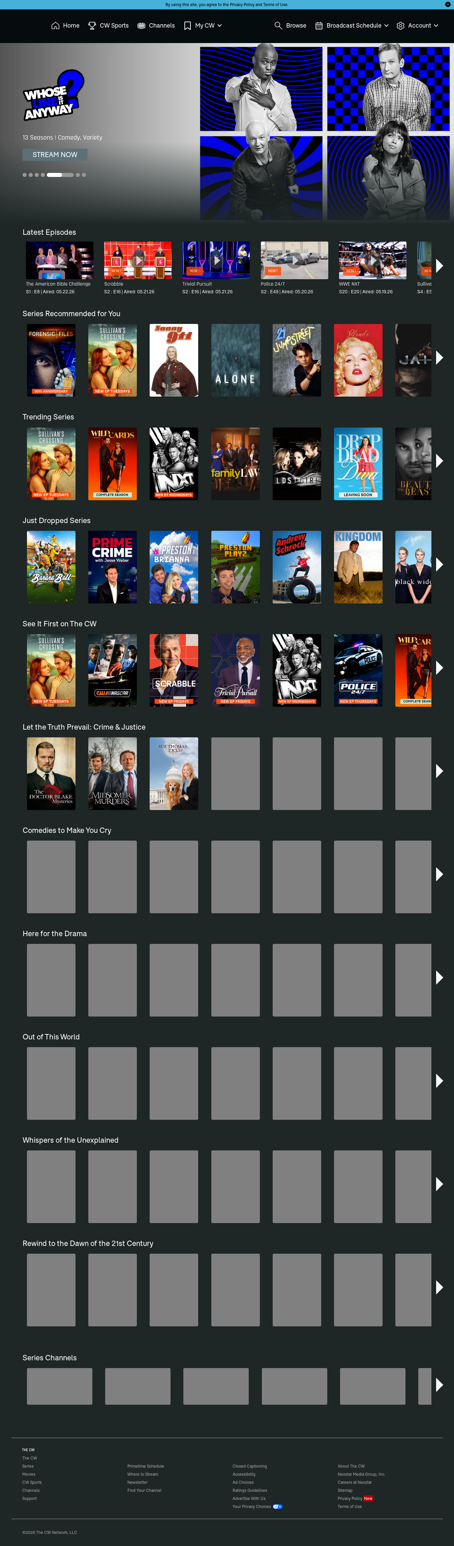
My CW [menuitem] (202, 26)
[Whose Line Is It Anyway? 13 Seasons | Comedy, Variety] (227, 133)
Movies (28, 1474)
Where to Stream (142, 1474)
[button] (440, 265)
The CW (25, 24)
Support (29, 1498)
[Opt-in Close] (448, 4)
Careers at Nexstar (355, 1482)
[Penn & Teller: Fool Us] (216, 1386)
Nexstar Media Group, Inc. (361, 1474)
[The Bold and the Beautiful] (138, 1386)
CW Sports (32, 1482)
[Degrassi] (59, 1386)
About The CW (351, 1466)
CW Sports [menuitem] (108, 26)
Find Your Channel (144, 1490)
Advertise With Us (249, 1498)
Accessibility (244, 1474)
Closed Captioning (250, 1466)
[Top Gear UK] (294, 1386)
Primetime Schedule (145, 1466)
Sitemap (345, 1490)
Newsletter (137, 1482)
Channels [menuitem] (156, 26)
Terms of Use (275, 4)
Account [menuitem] (416, 26)
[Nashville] (372, 1386)
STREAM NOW (55, 154)
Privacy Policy (242, 4)
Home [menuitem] (65, 26)
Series (28, 1466)
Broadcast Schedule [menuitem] (351, 26)
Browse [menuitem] (290, 26)
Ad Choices (243, 1482)
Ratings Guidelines (250, 1490)
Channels (31, 1490)
